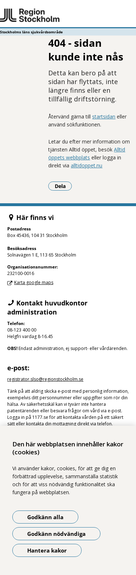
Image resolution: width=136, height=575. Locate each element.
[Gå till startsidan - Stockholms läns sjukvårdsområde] (68, 15)
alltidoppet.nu (86, 165)
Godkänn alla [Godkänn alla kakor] (45, 517)
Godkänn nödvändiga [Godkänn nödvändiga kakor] (56, 533)
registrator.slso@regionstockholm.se (45, 379)
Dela (63, 185)
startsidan (103, 116)
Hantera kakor (47, 550)
